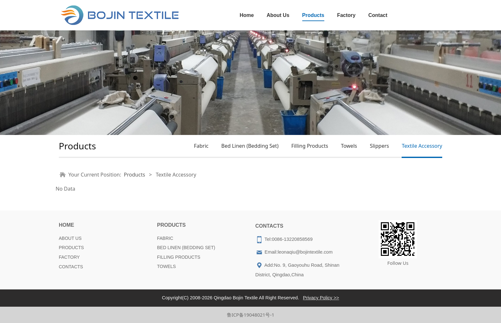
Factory (346, 15)
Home (247, 15)
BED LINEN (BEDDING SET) (186, 247)
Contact (378, 15)
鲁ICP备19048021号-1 (250, 314)
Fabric (201, 145)
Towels (349, 145)
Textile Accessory (422, 145)
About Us (277, 15)
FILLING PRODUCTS (178, 257)
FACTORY (69, 257)
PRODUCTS (71, 247)
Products (313, 15)
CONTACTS (71, 266)
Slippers (379, 145)
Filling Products (309, 145)
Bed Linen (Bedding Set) (249, 145)
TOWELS (166, 266)
